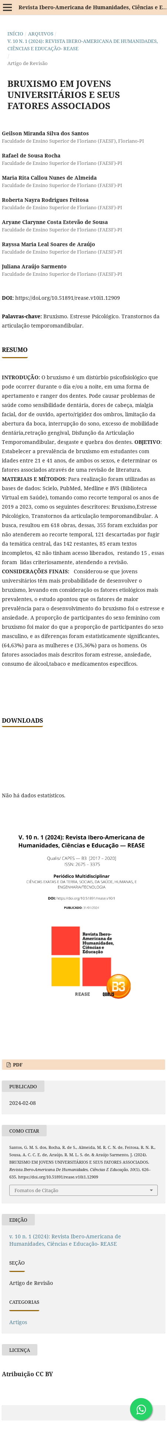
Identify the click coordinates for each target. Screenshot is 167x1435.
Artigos (18, 1322)
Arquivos (40, 33)
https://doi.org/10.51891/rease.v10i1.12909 (67, 297)
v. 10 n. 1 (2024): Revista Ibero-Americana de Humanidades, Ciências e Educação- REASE (82, 45)
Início (15, 33)
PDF (17, 1064)
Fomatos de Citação (36, 1190)
